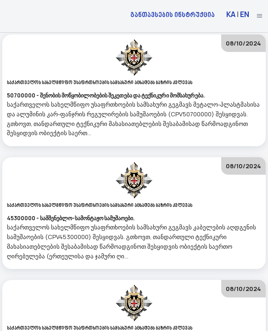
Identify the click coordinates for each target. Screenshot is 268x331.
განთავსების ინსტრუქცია (172, 14)
